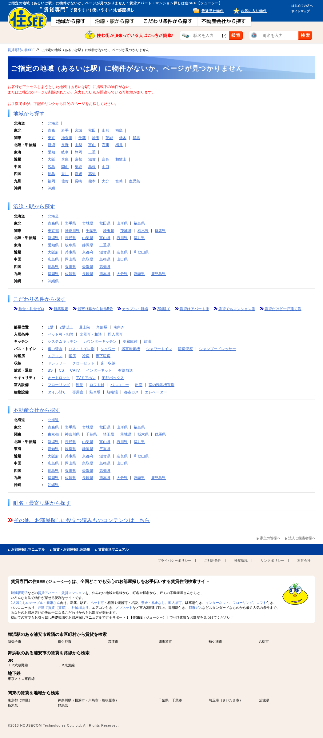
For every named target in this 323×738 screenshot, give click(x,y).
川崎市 (93, 700)
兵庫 (65, 159)
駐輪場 (112, 392)
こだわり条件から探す (39, 299)
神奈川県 (72, 231)
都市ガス (131, 392)
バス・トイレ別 (81, 349)
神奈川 (66, 138)
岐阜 (65, 152)
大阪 (51, 159)
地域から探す (29, 114)
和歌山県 (141, 252)
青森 (51, 130)
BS (50, 370)
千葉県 (91, 231)
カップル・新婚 (135, 309)
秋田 (92, 130)
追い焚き (55, 349)
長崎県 (87, 274)
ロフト (261, 602)
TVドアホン (86, 378)
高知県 (104, 267)
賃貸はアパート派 (194, 309)
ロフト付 (97, 385)
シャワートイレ (159, 349)
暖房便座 (185, 349)
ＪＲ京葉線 (66, 665)
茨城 (109, 138)
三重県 (104, 245)
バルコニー (119, 385)
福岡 (51, 181)
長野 (65, 145)
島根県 (104, 259)
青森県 (53, 223)
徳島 (51, 174)
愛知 (51, 152)
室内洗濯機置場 (161, 385)
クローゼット (83, 363)
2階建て (163, 309)
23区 (25, 700)
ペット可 (97, 602)
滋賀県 (104, 252)
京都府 (87, 252)
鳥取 (78, 167)
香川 (65, 174)
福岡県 (53, 274)
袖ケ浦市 (215, 641)
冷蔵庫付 (130, 341)
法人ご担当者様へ (301, 538)
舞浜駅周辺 (19, 593)
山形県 (122, 223)
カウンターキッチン (100, 341)
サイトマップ (300, 11)
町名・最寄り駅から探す (42, 503)
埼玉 (95, 138)
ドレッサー (57, 363)
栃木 (122, 138)
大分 (105, 181)
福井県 (139, 238)
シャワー (108, 349)
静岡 (78, 152)
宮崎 (119, 181)
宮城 (78, 130)
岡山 (65, 167)
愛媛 (78, 174)
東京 (51, 138)
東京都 (53, 231)
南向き (119, 327)
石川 (105, 145)
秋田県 (104, 223)
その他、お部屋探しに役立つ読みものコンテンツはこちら (82, 520)
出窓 (138, 385)
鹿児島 (134, 181)
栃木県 (143, 231)
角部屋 (101, 327)
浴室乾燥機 (131, 349)
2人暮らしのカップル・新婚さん (35, 602)
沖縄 (51, 188)
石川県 (122, 238)
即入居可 (115, 334)
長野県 (70, 238)
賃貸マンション (73, 593)
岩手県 (70, 223)
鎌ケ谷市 (64, 641)
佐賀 (65, 181)
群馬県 (160, 231)
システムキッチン (62, 341)
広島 (51, 167)
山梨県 (87, 238)
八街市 (264, 641)
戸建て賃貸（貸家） (53, 607)
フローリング (59, 385)
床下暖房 (103, 356)
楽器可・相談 (91, 334)
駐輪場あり (80, 607)
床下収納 (108, 363)
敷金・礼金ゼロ (31, 309)
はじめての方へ (302, 5)
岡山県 (70, 259)
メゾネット (124, 607)
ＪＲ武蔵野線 (18, 665)
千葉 (82, 138)
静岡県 (87, 245)
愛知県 (53, 245)
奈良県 (122, 252)
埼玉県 (108, 231)
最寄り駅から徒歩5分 (95, 309)
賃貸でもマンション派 (236, 309)
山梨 (78, 145)
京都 (78, 159)
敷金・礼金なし (153, 602)
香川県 (70, 267)
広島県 (53, 259)
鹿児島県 (158, 274)
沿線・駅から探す (34, 206)
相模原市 (108, 700)
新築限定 (61, 309)
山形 (105, 130)
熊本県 (104, 274)
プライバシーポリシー (174, 560)
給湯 (147, 341)
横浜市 (80, 700)
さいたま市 (230, 700)
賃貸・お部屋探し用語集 (71, 549)
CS (61, 370)
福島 (119, 130)
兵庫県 (70, 252)
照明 (79, 385)
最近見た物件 (212, 11)
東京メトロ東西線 (21, 678)
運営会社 (304, 560)
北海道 (53, 123)
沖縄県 (53, 281)
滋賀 (92, 159)
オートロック (59, 378)
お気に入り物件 (254, 11)
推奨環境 (241, 560)
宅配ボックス (113, 378)
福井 (119, 145)
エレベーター (156, 392)
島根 (92, 167)
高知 (92, 174)
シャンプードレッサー (217, 349)
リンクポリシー (272, 560)
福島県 (139, 223)
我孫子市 (14, 641)
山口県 (122, 259)
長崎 (78, 181)
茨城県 (125, 231)
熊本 (92, 181)
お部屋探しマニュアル (28, 549)
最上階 (84, 327)
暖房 (72, 356)
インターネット (99, 370)
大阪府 (53, 252)
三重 (92, 152)
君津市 (113, 641)
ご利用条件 (212, 560)
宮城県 (87, 223)
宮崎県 (139, 274)
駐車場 (95, 392)
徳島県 (53, 267)
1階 (51, 327)
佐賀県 (70, 274)
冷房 (86, 356)
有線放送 (125, 370)
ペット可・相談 (61, 334)
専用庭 (77, 392)
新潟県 (53, 238)
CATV (75, 370)
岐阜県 (70, 245)
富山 (92, 145)
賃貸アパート (48, 593)
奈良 (105, 159)
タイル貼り (57, 392)
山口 (105, 167)
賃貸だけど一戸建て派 (283, 309)
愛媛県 (87, 267)
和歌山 (120, 159)
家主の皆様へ (270, 538)
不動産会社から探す (36, 410)
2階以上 (66, 327)
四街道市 (165, 641)
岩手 (65, 130)
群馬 (136, 138)
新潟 (51, 145)
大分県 (122, 274)
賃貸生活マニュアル (113, 549)
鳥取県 (87, 259)
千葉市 (177, 700)
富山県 (104, 238)
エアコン (55, 356)
